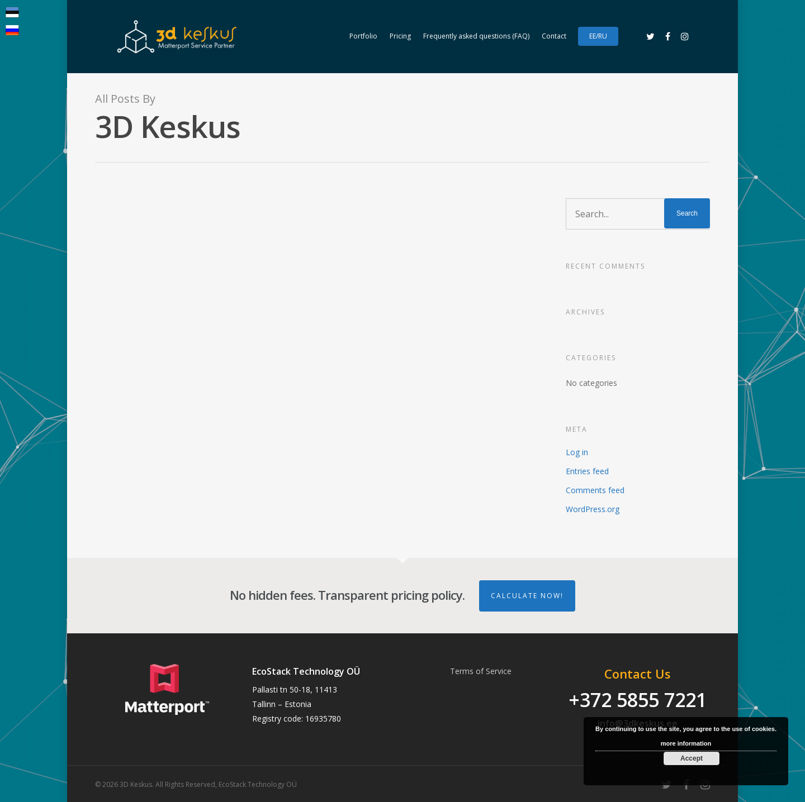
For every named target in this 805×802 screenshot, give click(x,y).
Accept (691, 758)
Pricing (400, 36)
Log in (577, 452)
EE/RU (598, 36)
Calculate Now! (527, 595)
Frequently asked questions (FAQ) (476, 36)
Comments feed (595, 490)
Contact (554, 36)
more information (686, 743)
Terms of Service (481, 671)
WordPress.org (592, 509)
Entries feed (587, 471)
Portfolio (363, 36)
